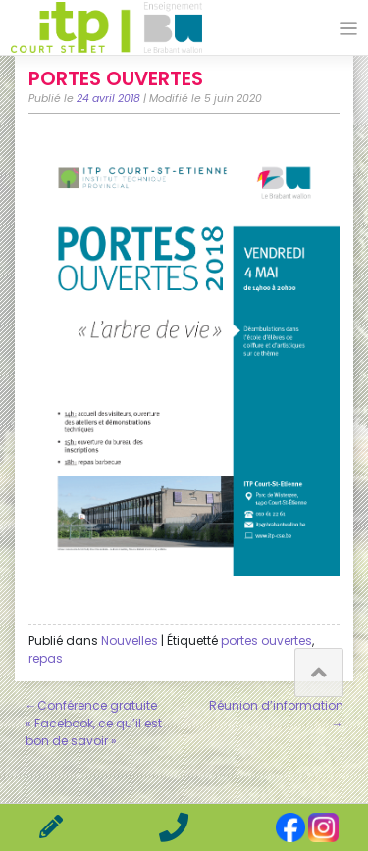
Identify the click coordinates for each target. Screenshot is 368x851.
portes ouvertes (266, 640)
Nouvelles (129, 640)
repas (45, 658)
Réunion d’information (276, 705)
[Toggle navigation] (349, 29)
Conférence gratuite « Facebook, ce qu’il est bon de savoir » (94, 723)
